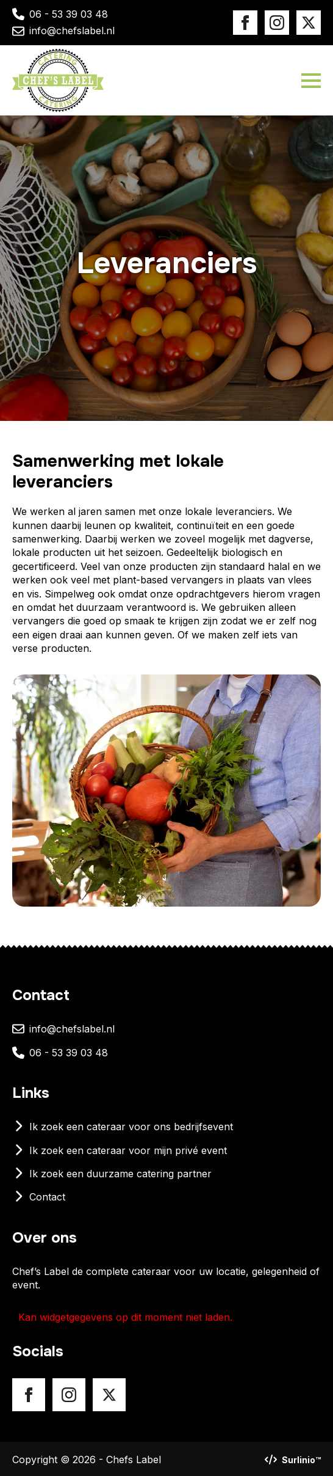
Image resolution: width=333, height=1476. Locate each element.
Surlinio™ (301, 1460)
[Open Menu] (311, 80)
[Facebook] (245, 22)
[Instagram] (277, 22)
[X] (308, 22)
